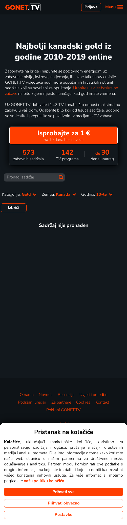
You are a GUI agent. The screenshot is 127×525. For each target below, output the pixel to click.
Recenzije (66, 394)
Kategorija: (19, 194)
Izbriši (13, 207)
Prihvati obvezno (63, 503)
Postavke (63, 514)
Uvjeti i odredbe (93, 394)
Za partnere (61, 402)
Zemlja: (59, 194)
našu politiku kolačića (44, 481)
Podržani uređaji (32, 402)
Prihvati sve (63, 492)
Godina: (97, 194)
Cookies (83, 402)
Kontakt (102, 402)
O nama (27, 394)
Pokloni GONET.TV (63, 410)
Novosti (46, 394)
